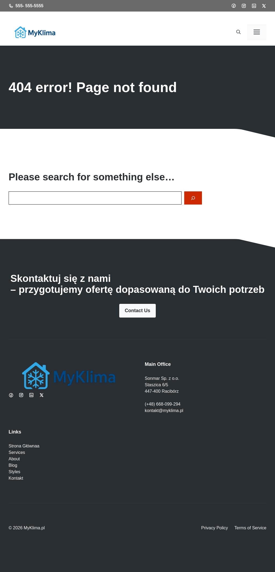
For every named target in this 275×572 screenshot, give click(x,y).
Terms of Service (250, 528)
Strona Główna (23, 446)
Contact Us (137, 310)
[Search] (193, 198)
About (14, 459)
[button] (238, 32)
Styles (14, 471)
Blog (13, 465)
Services (17, 452)
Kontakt (16, 478)
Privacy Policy (214, 528)
